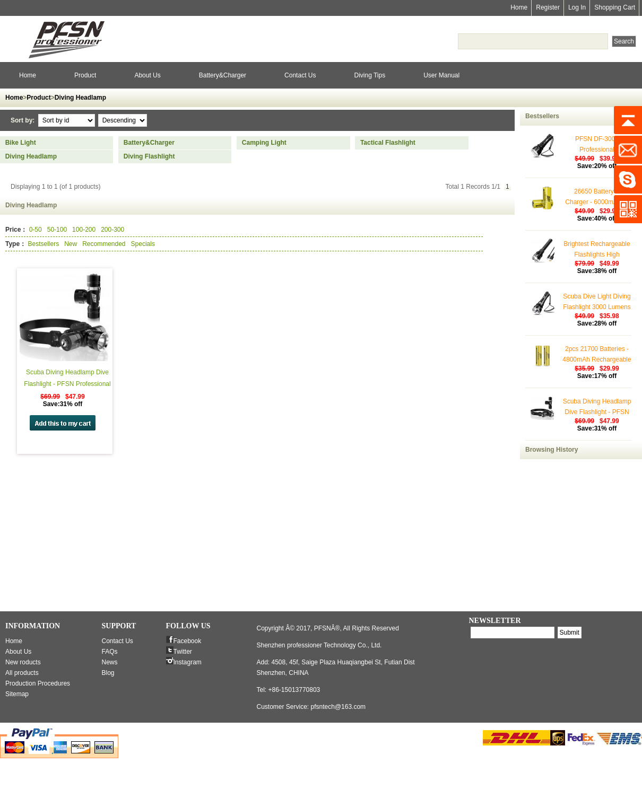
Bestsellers (43, 244)
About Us (147, 75)
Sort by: (24, 120)
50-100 (57, 229)
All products (22, 673)
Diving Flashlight (149, 156)
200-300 (112, 229)
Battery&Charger (222, 75)
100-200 (84, 229)
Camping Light (264, 142)
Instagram (187, 662)
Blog (108, 673)
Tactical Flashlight (387, 142)
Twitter (182, 651)
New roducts (23, 662)
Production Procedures (37, 683)
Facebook (187, 641)
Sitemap (17, 694)
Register (548, 7)
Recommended (103, 244)
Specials (143, 244)
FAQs (110, 651)
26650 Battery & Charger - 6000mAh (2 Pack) (596, 202)
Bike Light (20, 142)
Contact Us (300, 75)
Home (518, 7)
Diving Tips (369, 75)
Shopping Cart (614, 7)
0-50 (35, 229)
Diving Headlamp (80, 97)
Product (85, 75)
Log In (577, 7)
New (70, 244)
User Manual (441, 75)
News (110, 662)
